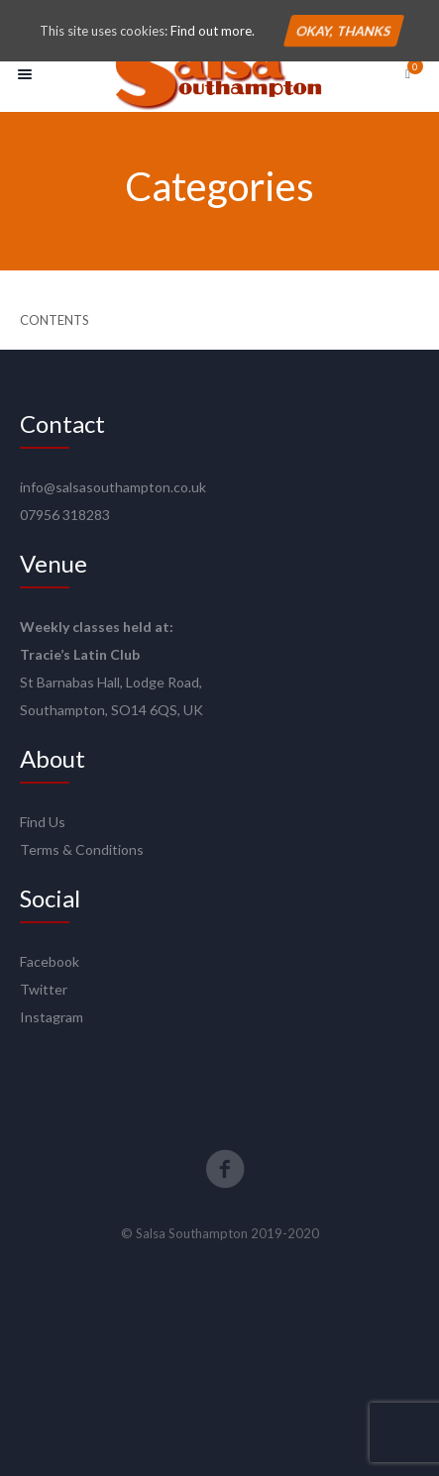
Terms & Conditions (82, 849)
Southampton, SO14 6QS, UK (111, 709)
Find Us (42, 821)
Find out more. (212, 31)
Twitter (43, 989)
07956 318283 (65, 514)
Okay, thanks (342, 31)
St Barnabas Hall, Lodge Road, (111, 682)
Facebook (49, 961)
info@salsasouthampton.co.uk (113, 486)
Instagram (51, 1016)
